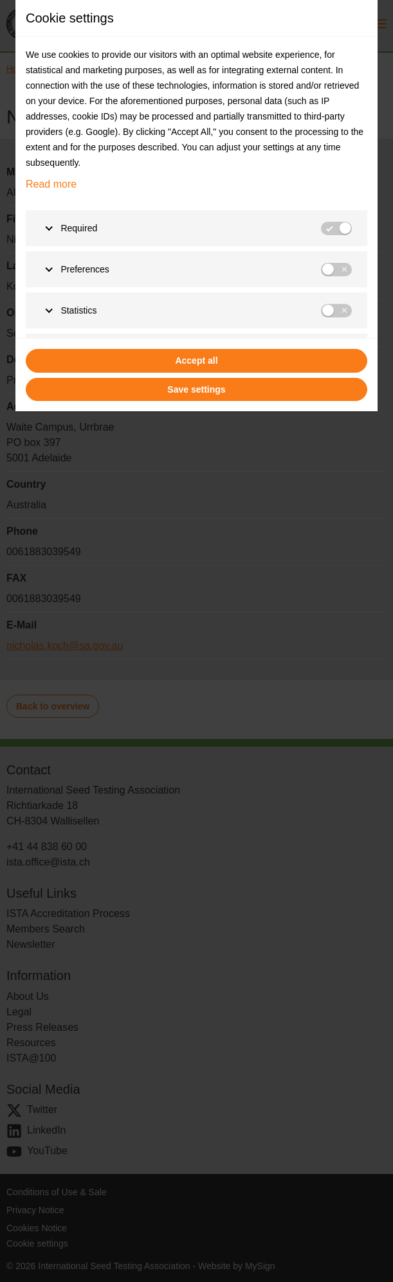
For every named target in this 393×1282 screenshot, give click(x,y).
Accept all (196, 360)
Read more (51, 184)
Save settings (196, 389)
